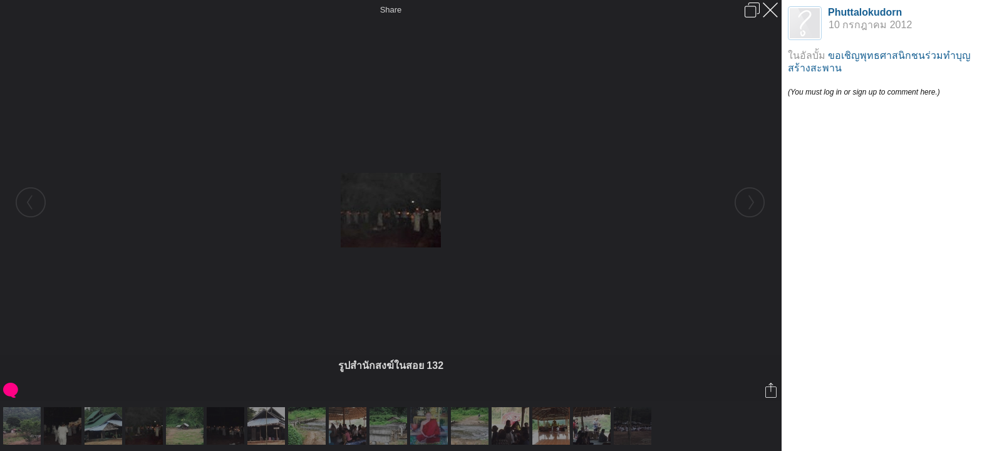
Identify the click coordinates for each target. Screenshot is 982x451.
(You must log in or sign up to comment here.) (864, 92)
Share (391, 9)
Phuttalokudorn (865, 12)
